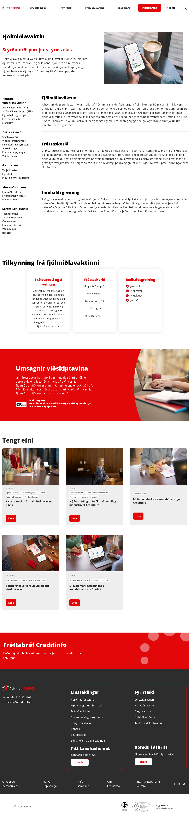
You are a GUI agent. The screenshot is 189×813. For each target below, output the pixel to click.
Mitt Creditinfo (80, 711)
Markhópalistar (11, 199)
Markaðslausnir (144, 705)
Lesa (11, 518)
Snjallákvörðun (10, 137)
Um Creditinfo (113, 784)
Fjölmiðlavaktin (11, 192)
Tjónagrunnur (10, 213)
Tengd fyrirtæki (81, 723)
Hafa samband (83, 784)
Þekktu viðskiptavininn (149, 723)
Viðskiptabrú (9, 156)
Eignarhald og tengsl (14, 115)
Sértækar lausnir (145, 699)
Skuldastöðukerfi (12, 217)
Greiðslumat (9, 221)
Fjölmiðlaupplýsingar (14, 195)
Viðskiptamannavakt (14, 140)
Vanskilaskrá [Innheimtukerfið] (9, 229)
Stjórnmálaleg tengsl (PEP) (17, 111)
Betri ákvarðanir (145, 717)
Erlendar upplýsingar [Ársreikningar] (14, 152)
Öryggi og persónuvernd (11, 784)
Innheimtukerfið (11, 225)
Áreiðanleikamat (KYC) (15, 107)
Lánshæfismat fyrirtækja (16, 144)
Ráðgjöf (6, 232)
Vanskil (75, 729)
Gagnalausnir (143, 711)
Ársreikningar (10, 148)
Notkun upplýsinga (50, 784)
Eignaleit (7, 174)
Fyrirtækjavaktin (11, 119)
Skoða (79, 762)
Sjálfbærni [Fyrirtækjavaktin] (8, 122)
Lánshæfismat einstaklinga (88, 740)
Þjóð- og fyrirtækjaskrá (15, 177)
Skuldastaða (78, 734)
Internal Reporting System (148, 784)
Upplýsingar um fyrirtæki (87, 705)
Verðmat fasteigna (83, 699)
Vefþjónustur (10, 170)
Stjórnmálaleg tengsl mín (87, 717)
